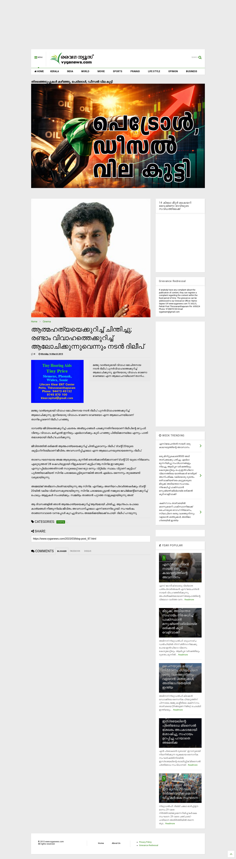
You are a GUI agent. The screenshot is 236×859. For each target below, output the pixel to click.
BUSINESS (191, 71)
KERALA (54, 71)
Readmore (189, 599)
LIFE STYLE (154, 71)
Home (34, 321)
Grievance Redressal (148, 845)
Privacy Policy (145, 842)
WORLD (85, 71)
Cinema (47, 321)
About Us (116, 843)
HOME (39, 71)
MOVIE (101, 71)
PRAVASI (135, 71)
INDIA (70, 71)
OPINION (173, 71)
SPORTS (117, 71)
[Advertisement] (118, 26)
